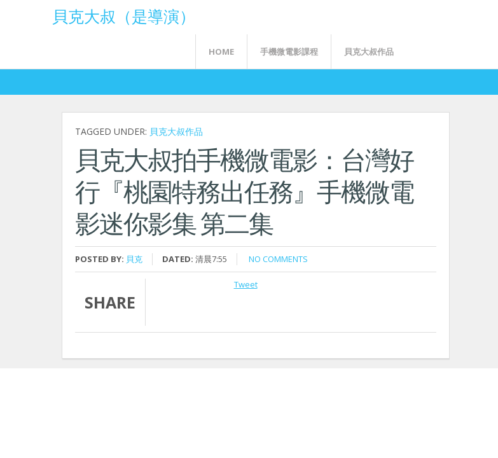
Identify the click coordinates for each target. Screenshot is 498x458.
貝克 (134, 259)
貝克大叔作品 (369, 51)
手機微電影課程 (289, 51)
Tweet (246, 284)
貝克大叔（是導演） (123, 15)
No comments (278, 259)
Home (221, 51)
